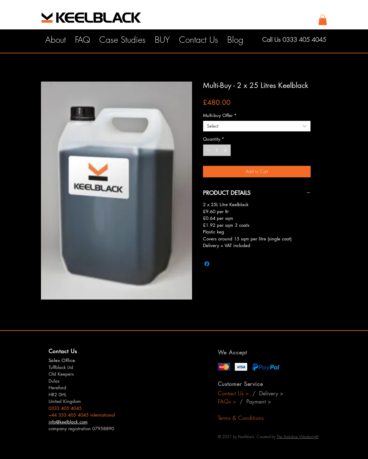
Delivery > (271, 393)
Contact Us (231, 393)
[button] (322, 20)
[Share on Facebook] (207, 263)
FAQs (227, 401)
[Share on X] (218, 263)
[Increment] (226, 150)
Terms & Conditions (241, 417)
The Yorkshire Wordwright (298, 436)
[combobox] (257, 126)
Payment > (258, 401)
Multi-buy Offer (220, 115)
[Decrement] (208, 150)
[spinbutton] (217, 150)
